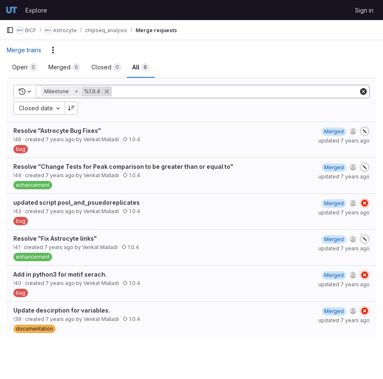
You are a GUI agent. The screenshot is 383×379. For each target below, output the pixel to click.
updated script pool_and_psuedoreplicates (76, 202)
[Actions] (53, 50)
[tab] (25, 67)
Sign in (364, 10)
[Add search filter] (235, 91)
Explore (36, 10)
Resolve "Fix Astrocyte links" (55, 238)
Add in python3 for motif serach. (60, 274)
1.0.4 (131, 139)
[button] (77, 91)
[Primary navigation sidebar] (10, 30)
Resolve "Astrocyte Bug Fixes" (57, 130)
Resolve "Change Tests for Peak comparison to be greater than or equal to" (123, 166)
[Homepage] (12, 10)
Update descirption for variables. (61, 310)
